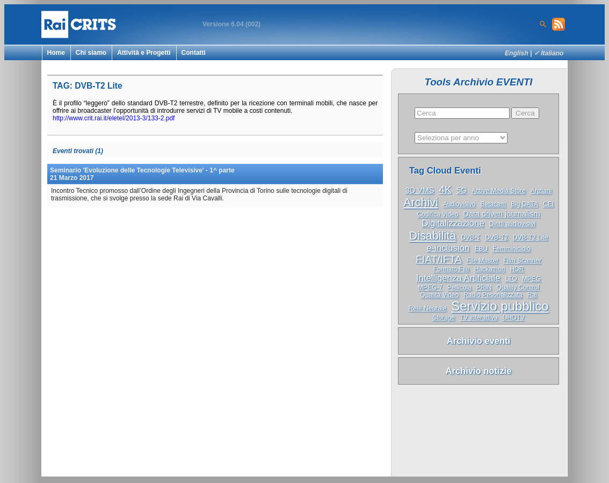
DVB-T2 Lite (530, 237)
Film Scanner (522, 260)
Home (56, 52)
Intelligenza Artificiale (458, 278)
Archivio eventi (478, 340)
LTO (511, 279)
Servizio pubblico (499, 306)
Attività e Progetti (143, 52)
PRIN (484, 287)
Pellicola (459, 287)
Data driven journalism (501, 214)
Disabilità (432, 235)
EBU (481, 249)
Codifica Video (437, 214)
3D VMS (419, 190)
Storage (443, 317)
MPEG (531, 279)
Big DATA (524, 204)
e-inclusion (447, 248)
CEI (548, 204)
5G (461, 190)
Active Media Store (499, 190)
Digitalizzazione (453, 223)
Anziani (541, 190)
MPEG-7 (430, 287)
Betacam (493, 204)
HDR (517, 269)
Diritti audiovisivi (512, 224)
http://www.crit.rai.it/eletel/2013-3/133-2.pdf (114, 118)
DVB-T (470, 237)
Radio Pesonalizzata (492, 295)
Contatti (194, 52)
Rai (532, 295)
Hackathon (489, 269)
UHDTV (514, 317)
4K (445, 189)
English (516, 53)
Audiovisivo (459, 204)
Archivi (420, 202)
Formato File (451, 269)
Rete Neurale (427, 308)
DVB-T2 (496, 237)
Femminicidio (511, 249)
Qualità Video (439, 295)
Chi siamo (91, 52)
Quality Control (518, 287)
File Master (482, 260)
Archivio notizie (479, 371)
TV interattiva (479, 317)
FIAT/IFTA (439, 259)
